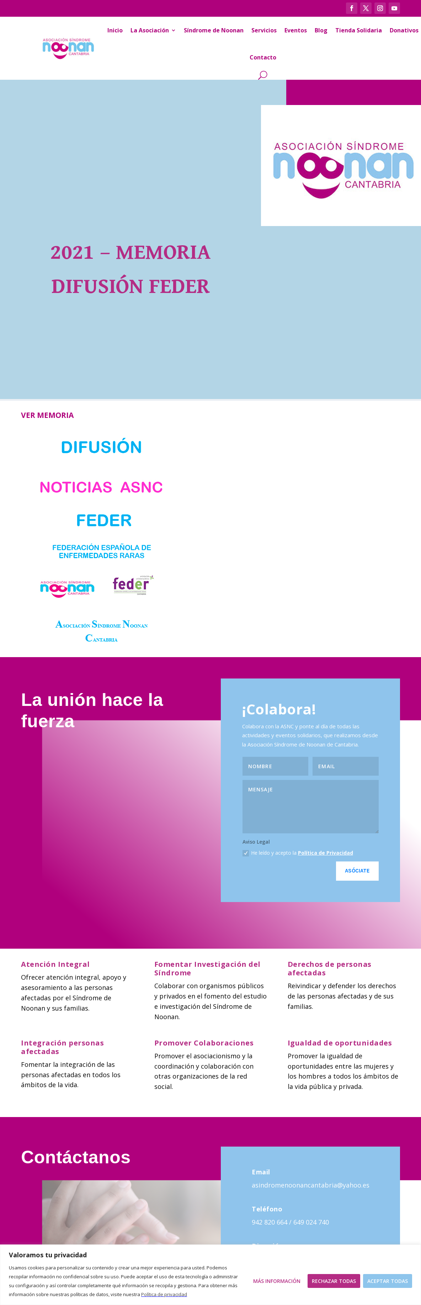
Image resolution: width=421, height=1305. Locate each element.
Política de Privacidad (325, 852)
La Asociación (149, 30)
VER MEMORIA (47, 415)
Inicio (115, 30)
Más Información (276, 1281)
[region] (210, 1274)
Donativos (404, 30)
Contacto (263, 57)
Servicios (264, 30)
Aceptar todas (387, 1281)
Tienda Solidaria (358, 30)
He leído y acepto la (298, 852)
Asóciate (357, 871)
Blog (321, 30)
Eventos (295, 30)
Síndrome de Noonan (214, 30)
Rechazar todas (334, 1281)
